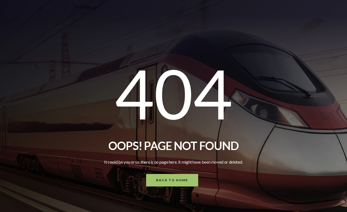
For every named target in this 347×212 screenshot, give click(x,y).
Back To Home (172, 180)
